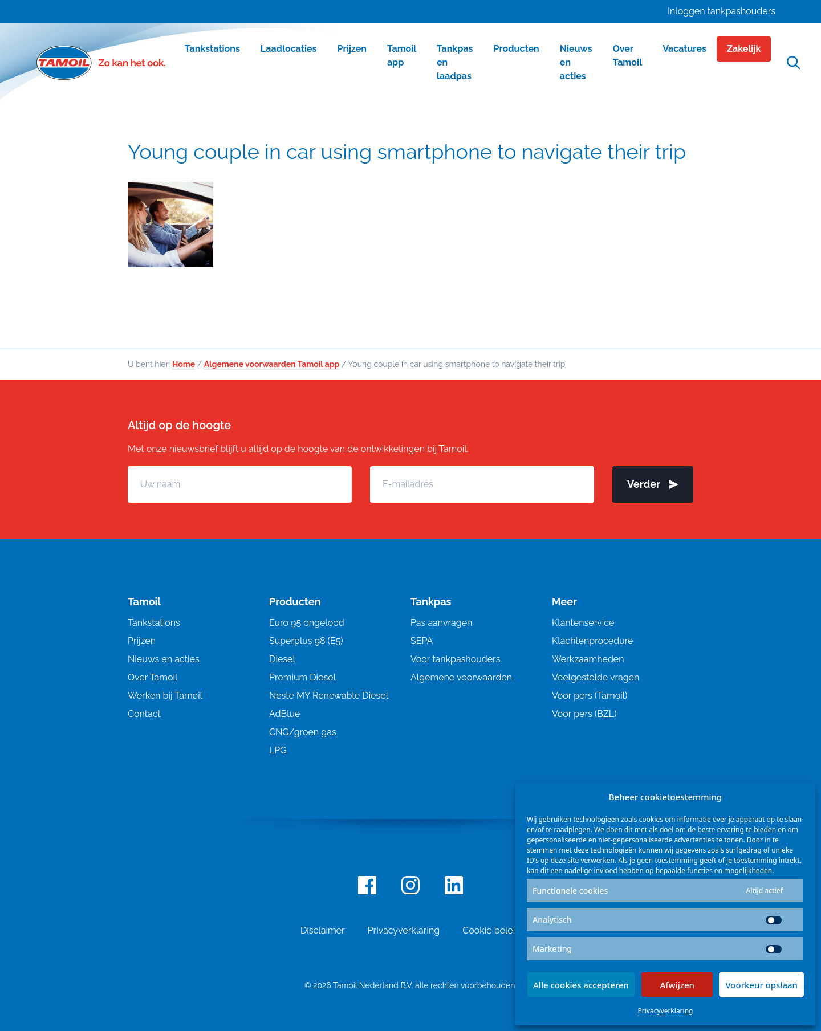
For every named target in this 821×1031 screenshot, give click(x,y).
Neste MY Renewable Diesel (328, 697)
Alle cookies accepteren (581, 985)
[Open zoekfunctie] (793, 63)
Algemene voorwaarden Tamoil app (272, 366)
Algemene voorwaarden (461, 679)
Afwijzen (677, 985)
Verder (652, 486)
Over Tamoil (152, 679)
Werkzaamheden (588, 661)
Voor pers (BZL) (584, 716)
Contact (144, 716)
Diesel (282, 661)
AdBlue (284, 716)
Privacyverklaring (665, 1011)
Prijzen (142, 643)
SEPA (421, 643)
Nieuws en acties (164, 661)
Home (183, 366)
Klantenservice (583, 625)
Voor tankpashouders (455, 661)
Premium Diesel (302, 679)
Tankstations (154, 625)
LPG (278, 752)
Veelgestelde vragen (595, 679)
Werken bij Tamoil (165, 697)
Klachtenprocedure (592, 643)
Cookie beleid (491, 932)
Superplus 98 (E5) (306, 643)
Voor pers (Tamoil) (589, 697)
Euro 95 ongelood (306, 625)
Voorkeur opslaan (761, 985)
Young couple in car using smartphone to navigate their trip (407, 152)
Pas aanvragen (441, 625)
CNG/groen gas (302, 734)
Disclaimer (322, 932)
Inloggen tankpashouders (721, 11)
